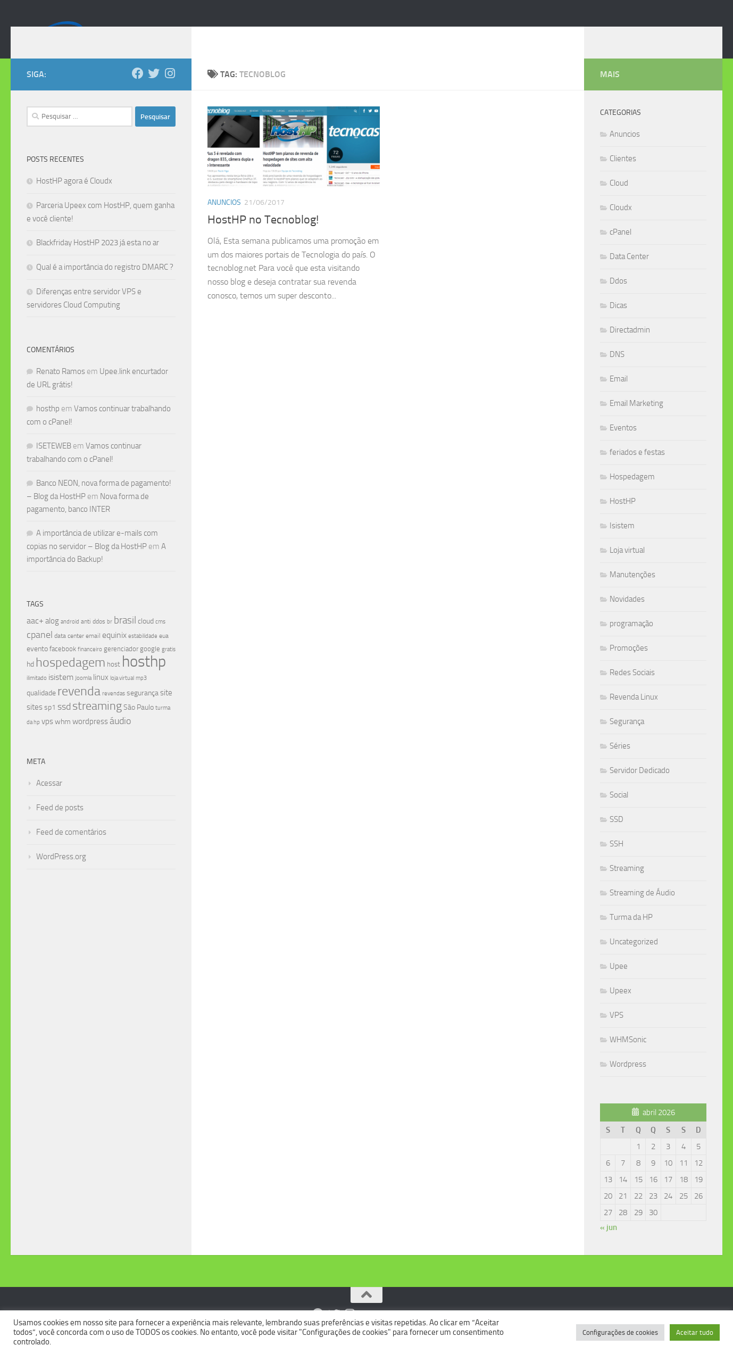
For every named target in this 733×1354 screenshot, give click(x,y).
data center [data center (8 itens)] (69, 651)
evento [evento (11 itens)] (37, 664)
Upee (619, 982)
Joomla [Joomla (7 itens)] (83, 693)
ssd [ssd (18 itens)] (64, 722)
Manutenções (632, 590)
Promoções (629, 664)
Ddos (618, 297)
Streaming (627, 884)
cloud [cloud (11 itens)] (146, 637)
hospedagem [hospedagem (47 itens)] (70, 678)
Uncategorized (634, 957)
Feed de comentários (71, 848)
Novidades (627, 615)
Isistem (622, 541)
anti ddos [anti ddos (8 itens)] (93, 637)
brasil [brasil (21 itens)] (125, 636)
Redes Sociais (632, 688)
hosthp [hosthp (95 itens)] (144, 677)
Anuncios (224, 218)
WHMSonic (628, 1055)
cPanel (620, 248)
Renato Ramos (60, 387)
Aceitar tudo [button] (694, 1332)
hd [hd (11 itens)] (30, 680)
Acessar (49, 799)
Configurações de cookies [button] (620, 1332)
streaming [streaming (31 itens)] (97, 722)
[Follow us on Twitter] (154, 89)
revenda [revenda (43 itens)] (79, 707)
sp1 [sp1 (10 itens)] (50, 723)
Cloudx (621, 223)
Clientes (623, 174)
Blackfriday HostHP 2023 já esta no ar (97, 258)
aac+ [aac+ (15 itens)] (35, 637)
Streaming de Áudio (642, 908)
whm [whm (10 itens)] (63, 737)
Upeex (620, 1006)
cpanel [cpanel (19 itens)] (40, 651)
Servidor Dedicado (640, 786)
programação (631, 639)
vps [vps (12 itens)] (47, 737)
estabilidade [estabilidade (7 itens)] (142, 651)
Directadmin (630, 346)
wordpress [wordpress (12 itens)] (90, 737)
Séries (620, 762)
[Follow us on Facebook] (138, 89)
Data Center (629, 272)
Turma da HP (631, 933)
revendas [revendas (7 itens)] (113, 709)
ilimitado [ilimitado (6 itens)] (37, 694)
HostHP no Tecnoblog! (263, 236)
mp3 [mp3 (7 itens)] (141, 693)
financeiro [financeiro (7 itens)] (90, 665)
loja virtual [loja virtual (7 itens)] (122, 693)
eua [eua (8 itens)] (164, 651)
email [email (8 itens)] (93, 651)
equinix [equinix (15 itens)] (114, 651)
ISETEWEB (53, 462)
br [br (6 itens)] (109, 637)
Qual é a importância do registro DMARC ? (104, 283)
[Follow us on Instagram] (170, 89)
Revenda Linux (634, 713)
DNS (617, 370)
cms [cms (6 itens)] (160, 637)
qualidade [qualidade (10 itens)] (41, 708)
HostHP (623, 517)
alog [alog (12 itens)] (52, 637)
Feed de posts (60, 823)
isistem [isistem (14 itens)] (60, 693)
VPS (616, 1031)
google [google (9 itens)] (150, 665)
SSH (616, 860)
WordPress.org (61, 872)
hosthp (48, 424)
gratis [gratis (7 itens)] (169, 665)
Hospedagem (632, 492)
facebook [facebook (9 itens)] (62, 665)
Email (619, 395)
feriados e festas (637, 468)
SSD (616, 835)
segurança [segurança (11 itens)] (143, 708)
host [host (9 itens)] (113, 680)
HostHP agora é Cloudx (74, 197)
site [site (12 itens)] (166, 708)
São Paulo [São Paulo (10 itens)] (138, 723)
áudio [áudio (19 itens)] (120, 737)
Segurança (627, 737)
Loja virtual (627, 566)
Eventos (623, 443)
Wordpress (628, 1080)
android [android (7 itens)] (70, 637)
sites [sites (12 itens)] (35, 723)
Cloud (619, 199)
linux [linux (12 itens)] (101, 693)
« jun (608, 1243)
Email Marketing (636, 419)
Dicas (618, 321)
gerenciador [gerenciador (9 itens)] (121, 665)
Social (619, 811)
